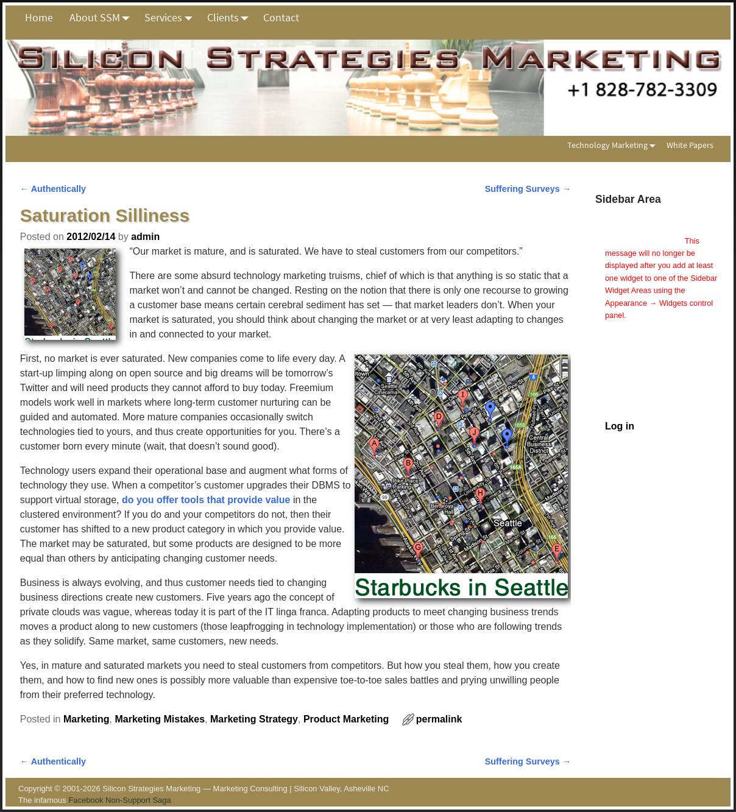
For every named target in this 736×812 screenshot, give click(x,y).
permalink (439, 719)
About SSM (102, 17)
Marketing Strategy (254, 719)
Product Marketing (346, 719)
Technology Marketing (613, 145)
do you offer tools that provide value (206, 500)
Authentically (53, 189)
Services (171, 17)
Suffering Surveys (528, 189)
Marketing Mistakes (160, 719)
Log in (619, 426)
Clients (231, 17)
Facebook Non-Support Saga (119, 800)
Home (39, 17)
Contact (281, 17)
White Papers (690, 144)
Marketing (86, 719)
